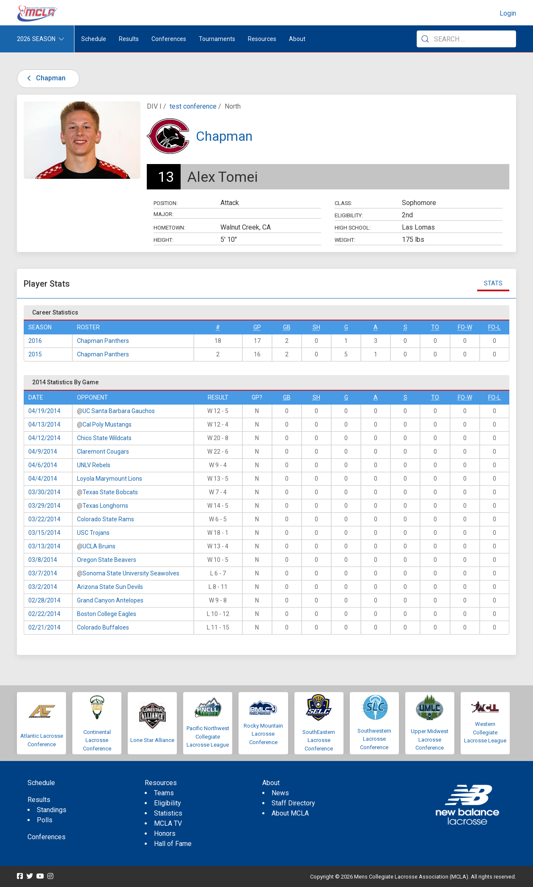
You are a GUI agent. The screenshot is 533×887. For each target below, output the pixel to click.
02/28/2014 (44, 600)
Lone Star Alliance (152, 740)
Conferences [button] (168, 39)
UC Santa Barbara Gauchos (118, 411)
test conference (193, 106)
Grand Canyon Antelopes (110, 600)
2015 (35, 354)
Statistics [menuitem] (168, 813)
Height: (163, 240)
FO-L (494, 327)
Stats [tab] (493, 283)
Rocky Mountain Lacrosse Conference (263, 734)
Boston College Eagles (106, 613)
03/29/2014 (44, 505)
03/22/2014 (44, 519)
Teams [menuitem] (164, 793)
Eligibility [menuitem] (167, 803)
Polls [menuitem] (44, 820)
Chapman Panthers (103, 340)
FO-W (465, 327)
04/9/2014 (42, 451)
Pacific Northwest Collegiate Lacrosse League (208, 736)
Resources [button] (262, 39)
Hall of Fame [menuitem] (173, 844)
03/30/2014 (44, 492)
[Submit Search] (425, 38)
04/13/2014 (44, 424)
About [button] (297, 39)
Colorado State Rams (105, 519)
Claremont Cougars (103, 451)
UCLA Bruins (98, 546)
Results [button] (129, 39)
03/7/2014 (42, 573)
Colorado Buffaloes (103, 627)
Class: (343, 203)
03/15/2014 (44, 532)
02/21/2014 (44, 627)
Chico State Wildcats (104, 438)
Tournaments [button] (217, 39)
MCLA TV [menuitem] (168, 823)
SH (316, 327)
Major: (163, 214)
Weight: (345, 240)
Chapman (45, 78)
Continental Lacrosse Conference (97, 740)
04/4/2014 (42, 478)
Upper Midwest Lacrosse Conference (429, 739)
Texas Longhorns (105, 505)
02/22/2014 (44, 613)
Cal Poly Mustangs (107, 424)
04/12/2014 (44, 438)
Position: (166, 203)
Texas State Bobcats (110, 492)
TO (435, 327)
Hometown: (169, 227)
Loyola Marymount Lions (109, 478)
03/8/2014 (42, 559)
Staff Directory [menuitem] (293, 803)
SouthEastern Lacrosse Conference (318, 740)
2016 (35, 340)
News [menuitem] (280, 793)
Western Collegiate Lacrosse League (485, 732)
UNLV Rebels (93, 465)
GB (287, 327)
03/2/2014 (42, 586)
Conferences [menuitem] (46, 837)
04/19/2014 (44, 411)
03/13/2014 (44, 546)
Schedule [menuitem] (93, 39)
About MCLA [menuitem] (290, 813)
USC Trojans (93, 532)
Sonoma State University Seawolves (130, 573)
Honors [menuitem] (165, 834)
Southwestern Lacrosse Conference (374, 739)
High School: (353, 227)
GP (257, 327)
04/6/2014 (42, 465)
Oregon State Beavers (106, 559)
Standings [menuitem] (51, 810)
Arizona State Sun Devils (110, 586)
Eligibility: (349, 215)
